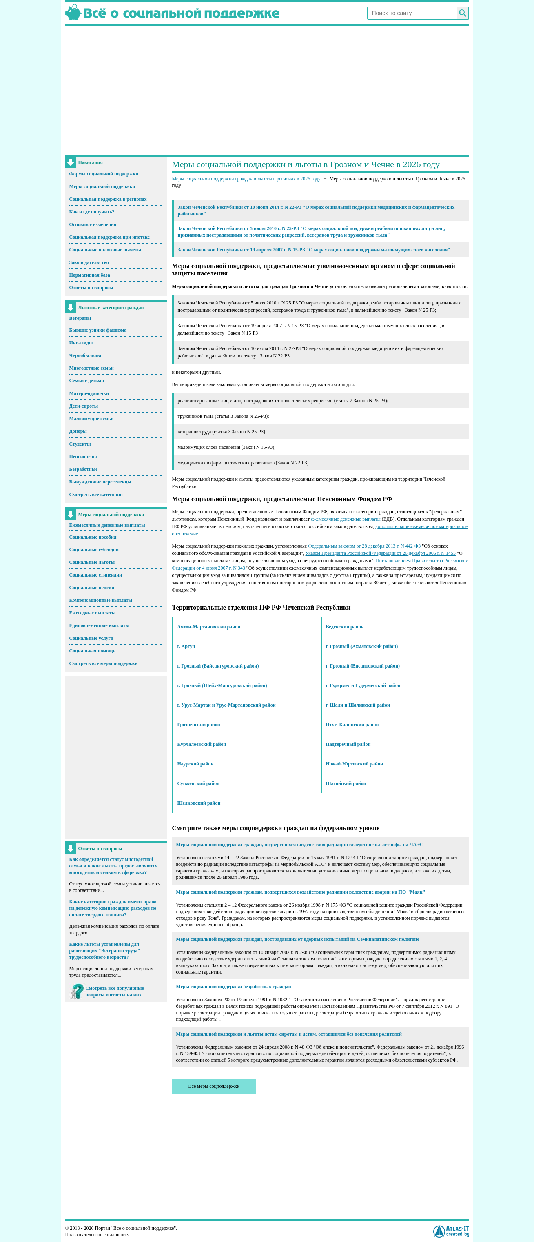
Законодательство (89, 262)
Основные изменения (93, 224)
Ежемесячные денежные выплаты (107, 525)
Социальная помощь (92, 651)
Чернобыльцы (85, 355)
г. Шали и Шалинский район (358, 705)
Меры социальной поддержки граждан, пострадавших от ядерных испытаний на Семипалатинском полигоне (297, 939)
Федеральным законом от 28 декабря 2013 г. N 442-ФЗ (364, 546)
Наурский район (195, 764)
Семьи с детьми (86, 381)
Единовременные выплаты (99, 625)
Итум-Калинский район (352, 724)
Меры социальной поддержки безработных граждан (233, 986)
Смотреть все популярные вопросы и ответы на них (115, 991)
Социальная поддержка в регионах (108, 199)
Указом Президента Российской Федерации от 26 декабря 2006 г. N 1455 (381, 553)
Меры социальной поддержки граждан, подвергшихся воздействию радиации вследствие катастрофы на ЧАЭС (299, 844)
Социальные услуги (91, 638)
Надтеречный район (348, 744)
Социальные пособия (93, 537)
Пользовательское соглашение (96, 1235)
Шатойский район (346, 783)
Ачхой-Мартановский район (209, 627)
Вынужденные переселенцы (100, 482)
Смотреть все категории (96, 494)
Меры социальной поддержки (102, 186)
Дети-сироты (83, 406)
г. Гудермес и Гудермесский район (363, 685)
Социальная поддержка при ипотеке (109, 237)
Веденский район (345, 627)
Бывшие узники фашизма (98, 330)
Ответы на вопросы (91, 288)
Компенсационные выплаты (100, 600)
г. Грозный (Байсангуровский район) (218, 666)
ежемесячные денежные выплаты (345, 519)
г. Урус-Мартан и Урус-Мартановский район (226, 705)
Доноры (78, 431)
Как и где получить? (92, 212)
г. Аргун (186, 646)
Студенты (80, 444)
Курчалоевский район (201, 744)
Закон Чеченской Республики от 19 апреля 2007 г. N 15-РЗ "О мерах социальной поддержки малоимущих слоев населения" (314, 250)
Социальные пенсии (92, 587)
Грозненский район (198, 724)
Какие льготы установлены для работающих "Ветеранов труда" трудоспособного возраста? (104, 950)
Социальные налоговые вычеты (105, 250)
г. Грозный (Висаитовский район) (363, 666)
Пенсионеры (83, 456)
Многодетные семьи (91, 368)
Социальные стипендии (95, 575)
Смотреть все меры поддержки (103, 663)
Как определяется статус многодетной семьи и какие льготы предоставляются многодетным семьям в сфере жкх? (113, 865)
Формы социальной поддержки (104, 174)
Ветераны (80, 318)
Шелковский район (199, 803)
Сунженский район (198, 783)
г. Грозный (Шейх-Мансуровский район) (222, 685)
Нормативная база (89, 275)
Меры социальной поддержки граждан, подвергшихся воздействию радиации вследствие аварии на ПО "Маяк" (300, 892)
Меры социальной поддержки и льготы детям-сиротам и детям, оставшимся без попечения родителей (289, 1034)
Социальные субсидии (94, 549)
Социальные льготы (92, 562)
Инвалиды (81, 343)
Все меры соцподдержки (214, 1086)
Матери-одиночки (89, 393)
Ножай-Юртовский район (354, 764)
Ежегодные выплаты (92, 613)
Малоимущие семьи (91, 418)
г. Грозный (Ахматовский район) (362, 646)
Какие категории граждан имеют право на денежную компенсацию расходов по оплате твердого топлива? (113, 908)
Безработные (83, 469)
